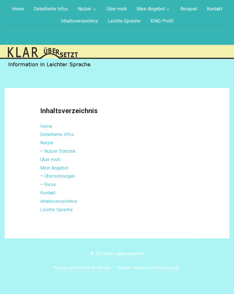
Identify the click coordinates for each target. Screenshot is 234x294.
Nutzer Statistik (60, 151)
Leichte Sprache (124, 21)
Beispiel (188, 9)
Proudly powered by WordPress (82, 267)
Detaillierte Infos (51, 9)
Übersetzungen (59, 176)
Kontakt (214, 9)
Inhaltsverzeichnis (79, 21)
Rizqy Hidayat (166, 267)
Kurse (50, 184)
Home (18, 9)
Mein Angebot (151, 9)
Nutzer (84, 9)
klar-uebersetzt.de (125, 253)
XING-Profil (161, 21)
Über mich (117, 9)
